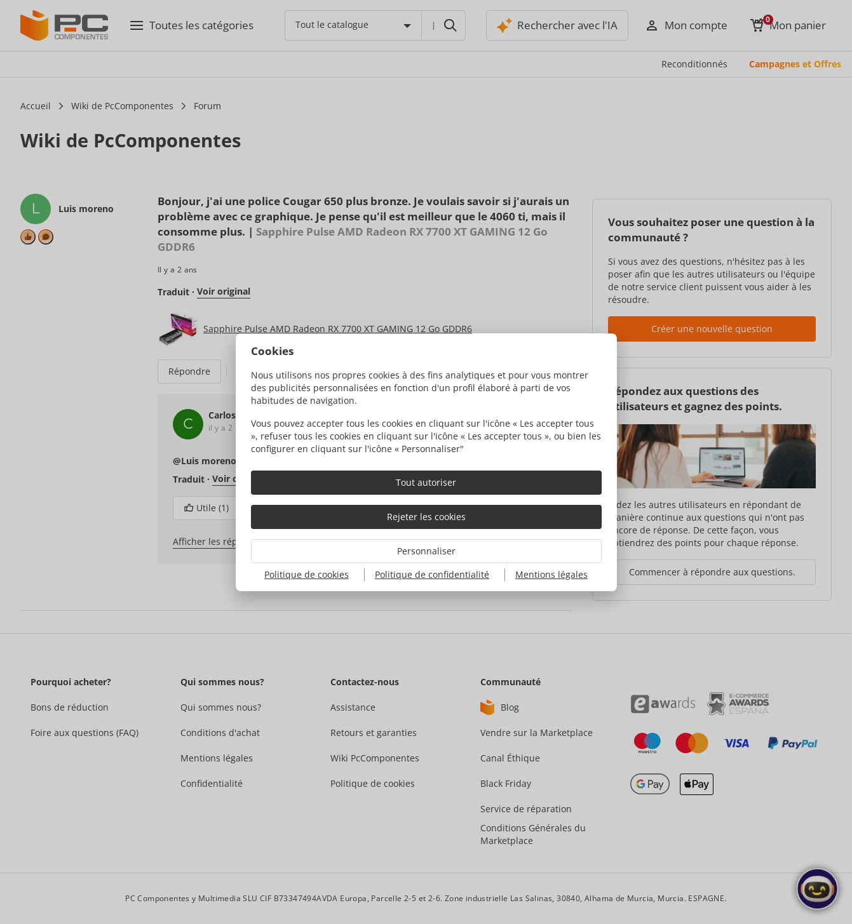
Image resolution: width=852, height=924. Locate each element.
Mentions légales (551, 574)
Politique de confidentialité (432, 574)
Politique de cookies (306, 574)
